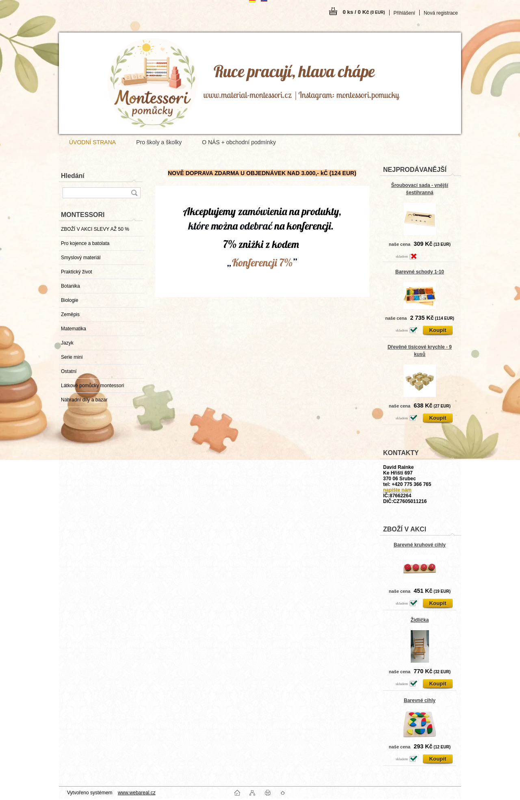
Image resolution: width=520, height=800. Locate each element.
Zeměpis (70, 314)
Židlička (420, 620)
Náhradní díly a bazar (84, 400)
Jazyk (67, 343)
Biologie (69, 300)
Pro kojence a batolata (85, 243)
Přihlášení (404, 13)
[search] (134, 193)
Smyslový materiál (80, 257)
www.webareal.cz (137, 793)
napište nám (397, 490)
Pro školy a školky (159, 142)
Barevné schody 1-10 (419, 272)
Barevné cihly (420, 700)
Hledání (72, 175)
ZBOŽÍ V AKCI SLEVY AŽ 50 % (95, 229)
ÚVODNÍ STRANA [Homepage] (92, 142)
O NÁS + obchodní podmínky (239, 142)
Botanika (70, 286)
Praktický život (76, 272)
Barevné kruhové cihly (420, 545)
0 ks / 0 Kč (363, 12)
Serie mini (71, 357)
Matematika (73, 329)
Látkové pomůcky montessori (92, 385)
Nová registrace (441, 13)
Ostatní (69, 371)
